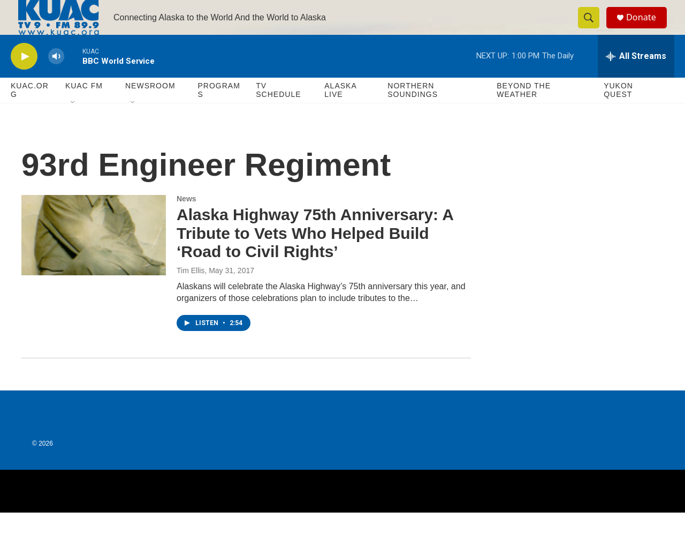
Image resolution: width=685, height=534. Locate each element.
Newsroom (150, 107)
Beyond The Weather (524, 111)
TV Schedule (278, 111)
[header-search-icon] (593, 28)
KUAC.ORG (30, 111)
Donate (647, 28)
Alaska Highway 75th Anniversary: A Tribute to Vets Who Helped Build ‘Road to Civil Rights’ (315, 254)
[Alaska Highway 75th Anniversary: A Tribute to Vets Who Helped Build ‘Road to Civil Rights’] (93, 256)
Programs (218, 111)
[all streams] (636, 77)
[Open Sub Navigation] (73, 124)
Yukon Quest (618, 111)
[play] (24, 78)
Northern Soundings (412, 111)
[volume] (56, 78)
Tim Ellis (190, 292)
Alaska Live (340, 111)
